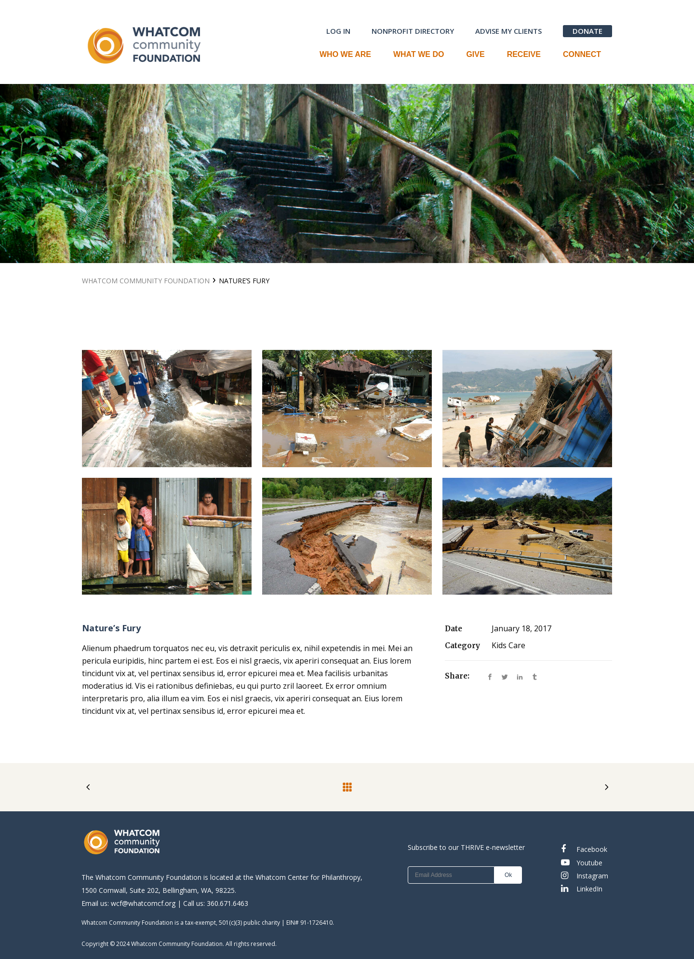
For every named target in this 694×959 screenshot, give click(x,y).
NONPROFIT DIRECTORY (413, 31)
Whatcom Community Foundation (146, 280)
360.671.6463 (227, 903)
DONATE (587, 31)
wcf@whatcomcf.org (143, 903)
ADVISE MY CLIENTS (508, 31)
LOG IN (338, 31)
